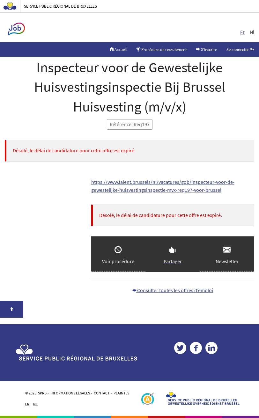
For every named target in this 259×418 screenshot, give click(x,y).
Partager (173, 261)
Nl (252, 32)
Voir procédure (118, 261)
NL (35, 403)
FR (27, 403)
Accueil (118, 49)
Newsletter (227, 261)
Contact (101, 393)
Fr (242, 32)
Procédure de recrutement (161, 49)
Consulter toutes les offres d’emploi (172, 290)
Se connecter (240, 49)
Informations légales (70, 393)
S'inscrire (206, 49)
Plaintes (121, 393)
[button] (227, 254)
